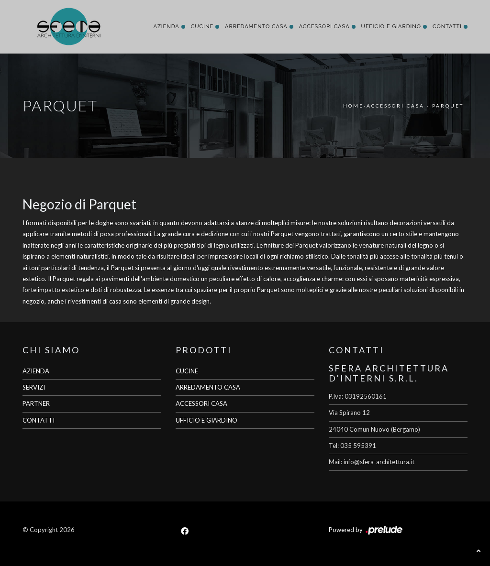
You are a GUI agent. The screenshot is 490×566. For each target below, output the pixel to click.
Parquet (448, 106)
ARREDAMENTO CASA (208, 387)
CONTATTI (38, 420)
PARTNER (36, 403)
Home (353, 106)
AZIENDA (35, 371)
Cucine (202, 26)
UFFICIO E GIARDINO (206, 420)
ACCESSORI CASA (201, 403)
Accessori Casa (324, 26)
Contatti (447, 26)
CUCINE (187, 371)
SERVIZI (33, 387)
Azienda (166, 26)
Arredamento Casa (256, 26)
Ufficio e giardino (391, 26)
